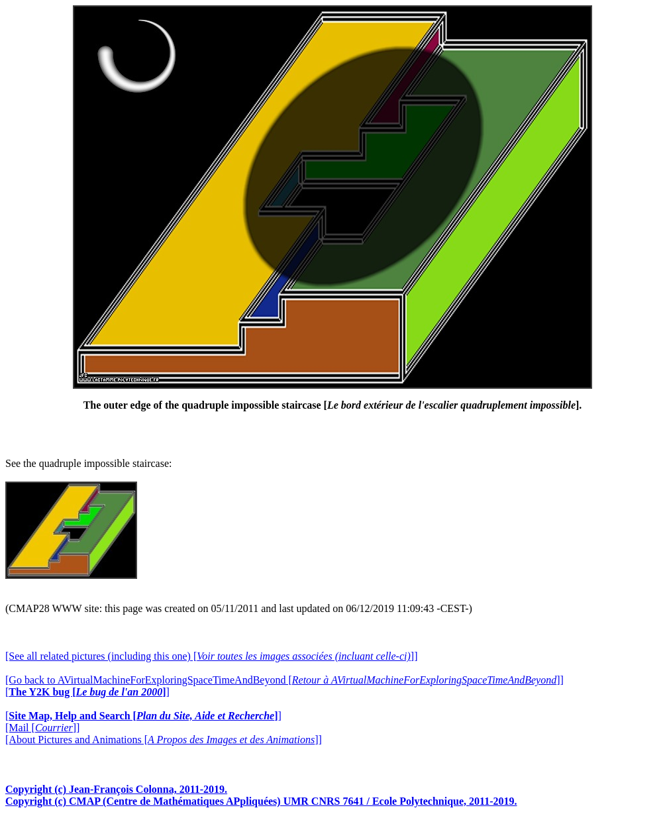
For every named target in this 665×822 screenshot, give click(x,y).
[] (87, 691)
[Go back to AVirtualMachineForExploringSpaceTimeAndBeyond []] (284, 680)
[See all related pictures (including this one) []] (211, 656)
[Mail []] (42, 727)
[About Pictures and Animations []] (163, 739)
